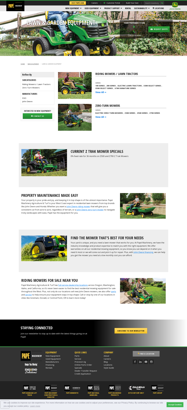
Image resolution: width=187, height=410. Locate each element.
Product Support (112, 8)
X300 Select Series (152, 85)
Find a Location (146, 353)
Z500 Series (142, 113)
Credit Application (83, 373)
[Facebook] (135, 362)
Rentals (49, 368)
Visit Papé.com (78, 3)
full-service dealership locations (73, 285)
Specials (78, 368)
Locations (158, 8)
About (106, 356)
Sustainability (140, 8)
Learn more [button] (35, 406)
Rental (128, 8)
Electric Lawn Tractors (130, 85)
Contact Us (37, 116)
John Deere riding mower (78, 206)
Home (23, 64)
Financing (50, 365)
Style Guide (109, 368)
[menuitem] (73, 8)
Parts (77, 356)
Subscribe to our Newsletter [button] (130, 330)
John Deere (27, 101)
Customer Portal (112, 3)
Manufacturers (52, 362)
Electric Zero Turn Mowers (109, 113)
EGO (24, 98)
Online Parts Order (83, 365)
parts (113, 291)
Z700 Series (154, 113)
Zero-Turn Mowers (31, 87)
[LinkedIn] (140, 362)
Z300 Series (130, 113)
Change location (134, 35)
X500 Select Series (104, 88)
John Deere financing (143, 252)
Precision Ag (80, 362)
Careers (95, 3)
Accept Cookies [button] (175, 405)
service (28, 294)
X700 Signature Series (125, 88)
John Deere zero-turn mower (90, 209)
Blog (106, 362)
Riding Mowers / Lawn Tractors (36, 84)
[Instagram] (151, 362)
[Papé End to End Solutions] (31, 371)
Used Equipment (92, 8)
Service (78, 359)
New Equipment (72, 8)
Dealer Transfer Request (86, 370)
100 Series (100, 85)
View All (99, 92)
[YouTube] (146, 362)
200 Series (111, 85)
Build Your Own (132, 3)
